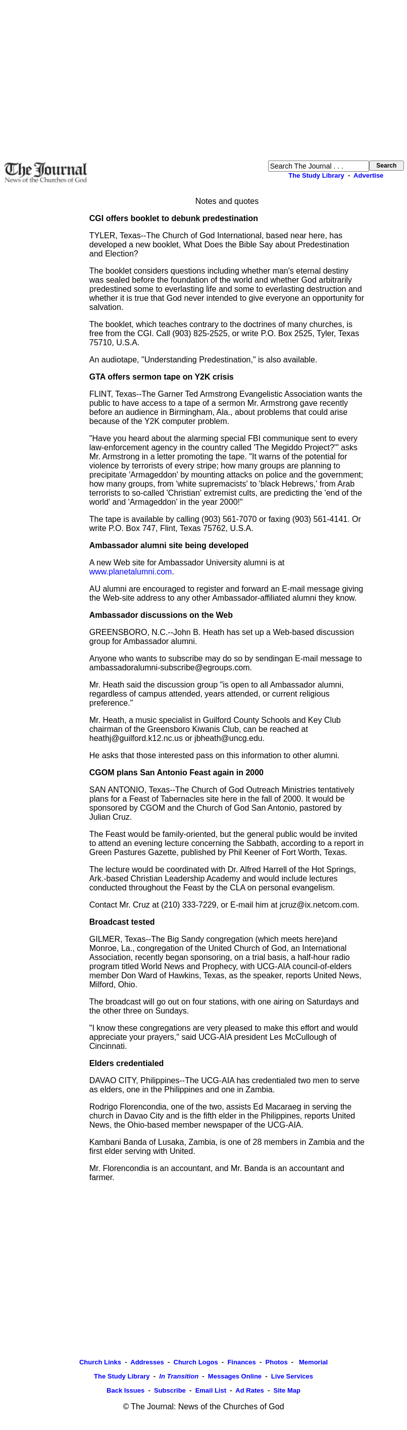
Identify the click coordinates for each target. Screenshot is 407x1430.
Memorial (312, 1362)
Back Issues (125, 1390)
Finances (241, 1362)
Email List (210, 1390)
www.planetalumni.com (130, 571)
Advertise (368, 175)
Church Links (100, 1362)
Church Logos (196, 1362)
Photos (277, 1362)
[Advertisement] (203, 80)
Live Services (292, 1376)
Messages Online (235, 1376)
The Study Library (316, 175)
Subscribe (170, 1390)
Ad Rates (249, 1390)
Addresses (147, 1362)
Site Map (286, 1390)
